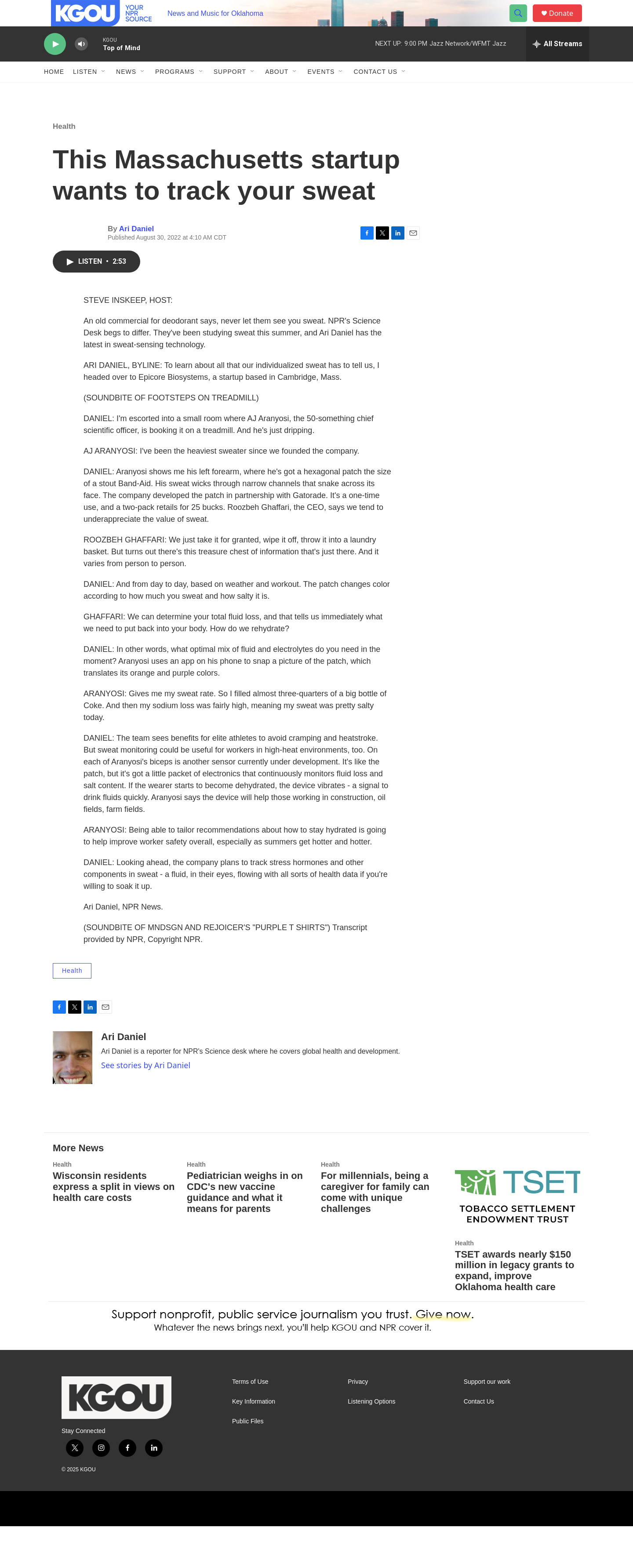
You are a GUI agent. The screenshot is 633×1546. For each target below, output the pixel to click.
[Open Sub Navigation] (103, 91)
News (126, 91)
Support (230, 91)
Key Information (253, 1421)
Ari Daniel (136, 248)
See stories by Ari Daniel (145, 1085)
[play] (55, 64)
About (276, 91)
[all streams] (557, 63)
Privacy (358, 1401)
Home (54, 91)
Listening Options (371, 1421)
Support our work (487, 1401)
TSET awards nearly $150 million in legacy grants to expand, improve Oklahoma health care (514, 1291)
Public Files (248, 1441)
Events (321, 91)
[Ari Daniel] (72, 1077)
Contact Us (375, 91)
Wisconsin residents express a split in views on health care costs (114, 1206)
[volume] (81, 64)
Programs (175, 91)
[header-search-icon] (522, 23)
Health (64, 146)
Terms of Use (250, 1401)
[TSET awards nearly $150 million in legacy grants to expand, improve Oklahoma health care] (517, 1216)
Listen (85, 91)
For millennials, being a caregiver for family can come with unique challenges (375, 1212)
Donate (566, 23)
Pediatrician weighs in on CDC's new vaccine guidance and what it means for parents (245, 1212)
